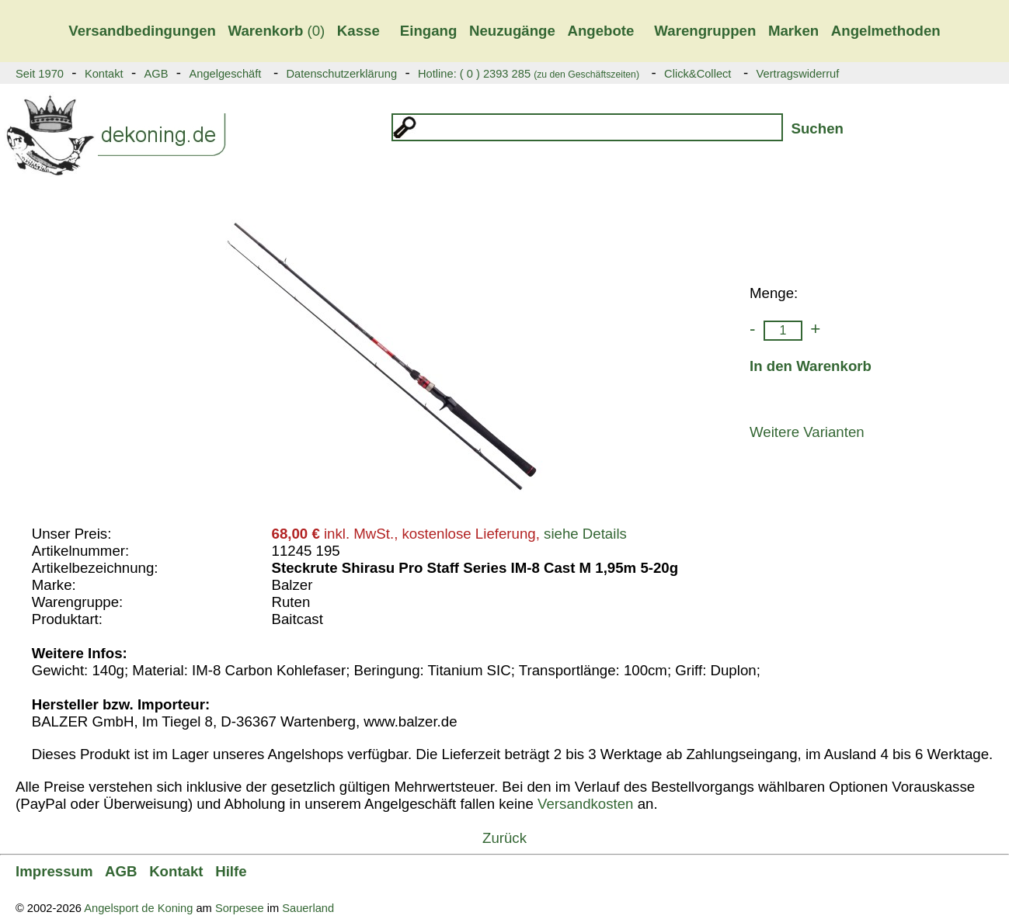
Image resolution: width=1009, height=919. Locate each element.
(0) (276, 31)
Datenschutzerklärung (341, 74)
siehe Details (585, 533)
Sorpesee (239, 908)
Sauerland (308, 908)
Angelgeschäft (225, 74)
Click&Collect (697, 74)
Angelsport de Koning (138, 908)
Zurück (504, 838)
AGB (156, 74)
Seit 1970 (40, 74)
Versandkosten (585, 804)
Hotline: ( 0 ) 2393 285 (528, 74)
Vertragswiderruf (798, 74)
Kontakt (104, 74)
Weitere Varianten (807, 432)
